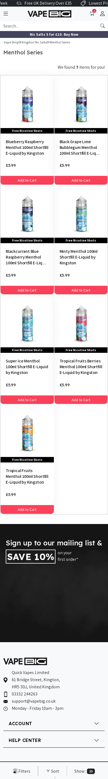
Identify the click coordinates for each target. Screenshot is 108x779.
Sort (52, 771)
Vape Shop (11, 42)
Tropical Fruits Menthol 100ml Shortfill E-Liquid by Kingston (27, 476)
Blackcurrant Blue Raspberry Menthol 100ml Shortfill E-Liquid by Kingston (27, 256)
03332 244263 (24, 694)
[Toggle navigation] (5, 14)
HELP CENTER (25, 740)
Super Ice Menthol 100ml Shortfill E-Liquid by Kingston (27, 366)
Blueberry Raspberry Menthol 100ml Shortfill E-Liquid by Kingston (27, 147)
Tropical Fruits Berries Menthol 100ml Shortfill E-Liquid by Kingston (81, 366)
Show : (84, 771)
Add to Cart (27, 180)
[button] (102, 14)
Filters (21, 771)
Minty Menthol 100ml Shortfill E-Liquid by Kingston (79, 256)
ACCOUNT (20, 723)
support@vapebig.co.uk (34, 701)
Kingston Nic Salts (34, 42)
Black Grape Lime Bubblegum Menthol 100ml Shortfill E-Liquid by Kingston (81, 147)
